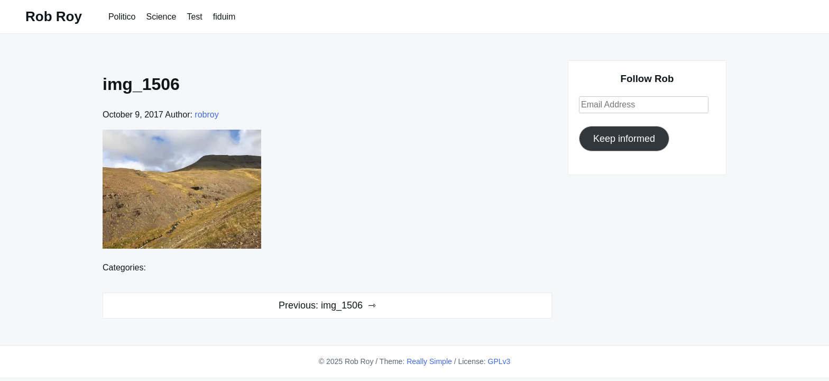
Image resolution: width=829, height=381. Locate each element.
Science (161, 16)
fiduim (224, 16)
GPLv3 (499, 361)
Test (194, 16)
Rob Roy (53, 16)
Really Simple (429, 361)
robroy (206, 114)
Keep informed (624, 138)
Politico (122, 16)
